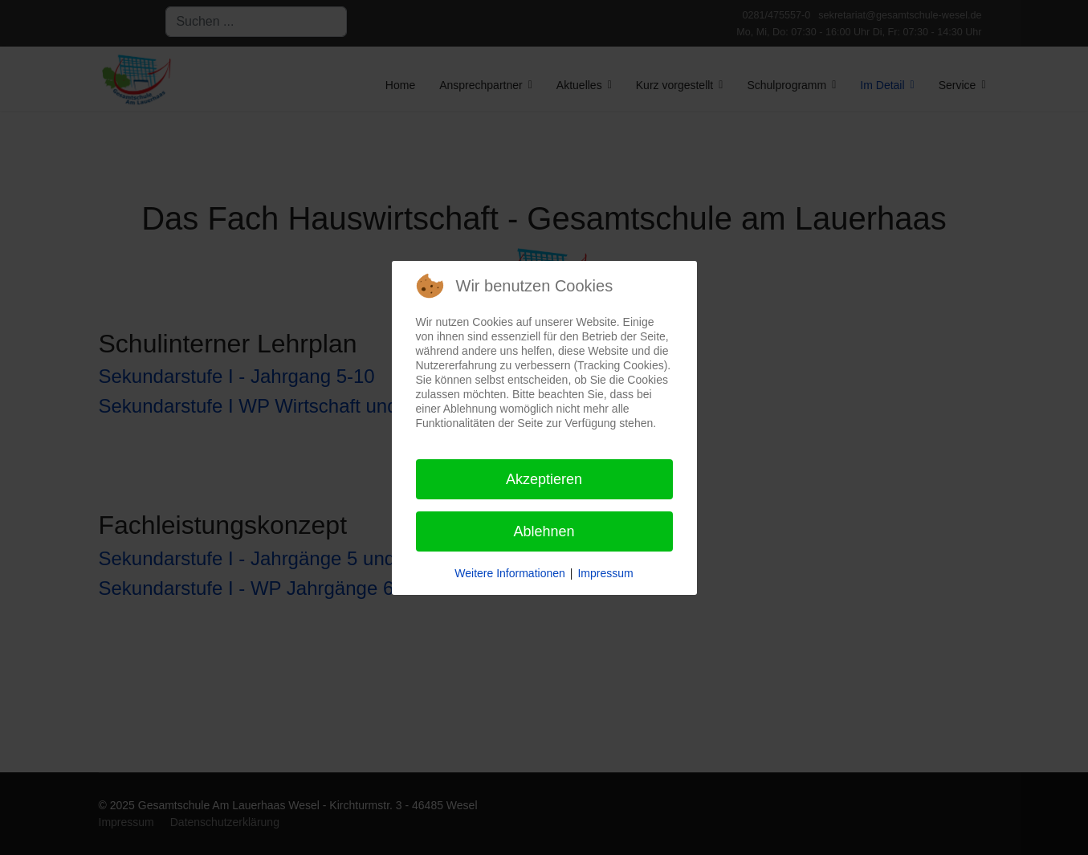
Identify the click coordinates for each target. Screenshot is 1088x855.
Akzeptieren (544, 479)
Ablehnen (543, 531)
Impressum (605, 573)
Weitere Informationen (509, 573)
